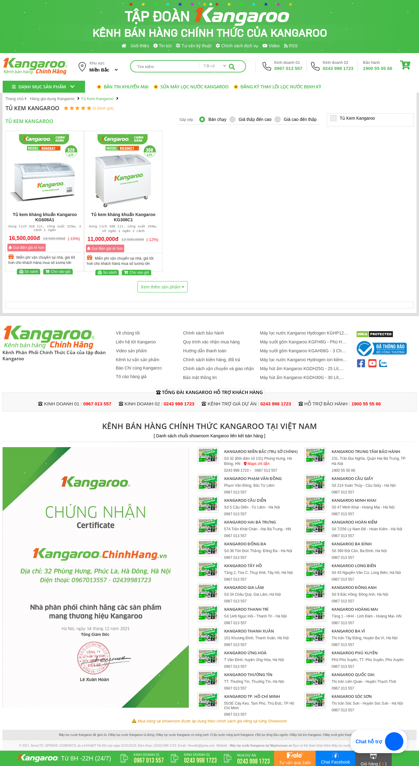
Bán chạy (212, 119)
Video (271, 45)
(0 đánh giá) (102, 108)
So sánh (28, 272)
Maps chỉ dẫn (257, 464)
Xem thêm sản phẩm (163, 286)
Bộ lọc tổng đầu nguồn (272, 735)
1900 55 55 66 (377, 68)
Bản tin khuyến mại (122, 87)
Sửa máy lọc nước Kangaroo (191, 87)
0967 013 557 (288, 68)
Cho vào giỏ (58, 272)
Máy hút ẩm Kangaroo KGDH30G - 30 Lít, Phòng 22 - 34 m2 (300, 377)
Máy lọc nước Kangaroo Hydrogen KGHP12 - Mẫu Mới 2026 (303, 333)
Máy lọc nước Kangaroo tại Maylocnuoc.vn (261, 745)
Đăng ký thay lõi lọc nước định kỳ (277, 87)
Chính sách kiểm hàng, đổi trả (211, 359)
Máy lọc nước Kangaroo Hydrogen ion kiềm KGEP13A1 (301, 359)
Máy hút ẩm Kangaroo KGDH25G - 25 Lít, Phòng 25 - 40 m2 (300, 368)
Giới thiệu (140, 45)
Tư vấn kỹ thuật (193, 45)
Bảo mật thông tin (200, 377)
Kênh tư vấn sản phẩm (138, 359)
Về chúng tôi (128, 333)
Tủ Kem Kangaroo (355, 118)
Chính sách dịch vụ (237, 45)
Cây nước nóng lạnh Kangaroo (233, 735)
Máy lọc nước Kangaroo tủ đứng (132, 735)
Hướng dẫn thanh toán (204, 350)
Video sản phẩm (131, 350)
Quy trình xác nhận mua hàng (211, 341)
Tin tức (162, 45)
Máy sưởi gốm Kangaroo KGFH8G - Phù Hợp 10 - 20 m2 (303, 342)
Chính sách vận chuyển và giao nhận (218, 368)
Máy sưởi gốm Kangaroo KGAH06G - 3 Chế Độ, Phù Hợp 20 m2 (302, 351)
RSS (291, 45)
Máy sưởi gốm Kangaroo (341, 735)
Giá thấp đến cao (250, 119)
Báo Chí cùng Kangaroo (139, 368)
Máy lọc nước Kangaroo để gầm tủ (83, 735)
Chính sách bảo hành (203, 333)
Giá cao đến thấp (296, 119)
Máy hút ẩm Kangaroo (306, 735)
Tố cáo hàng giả (131, 376)
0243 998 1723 (338, 68)
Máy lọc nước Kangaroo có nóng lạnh (183, 735)
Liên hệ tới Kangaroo (136, 341)
